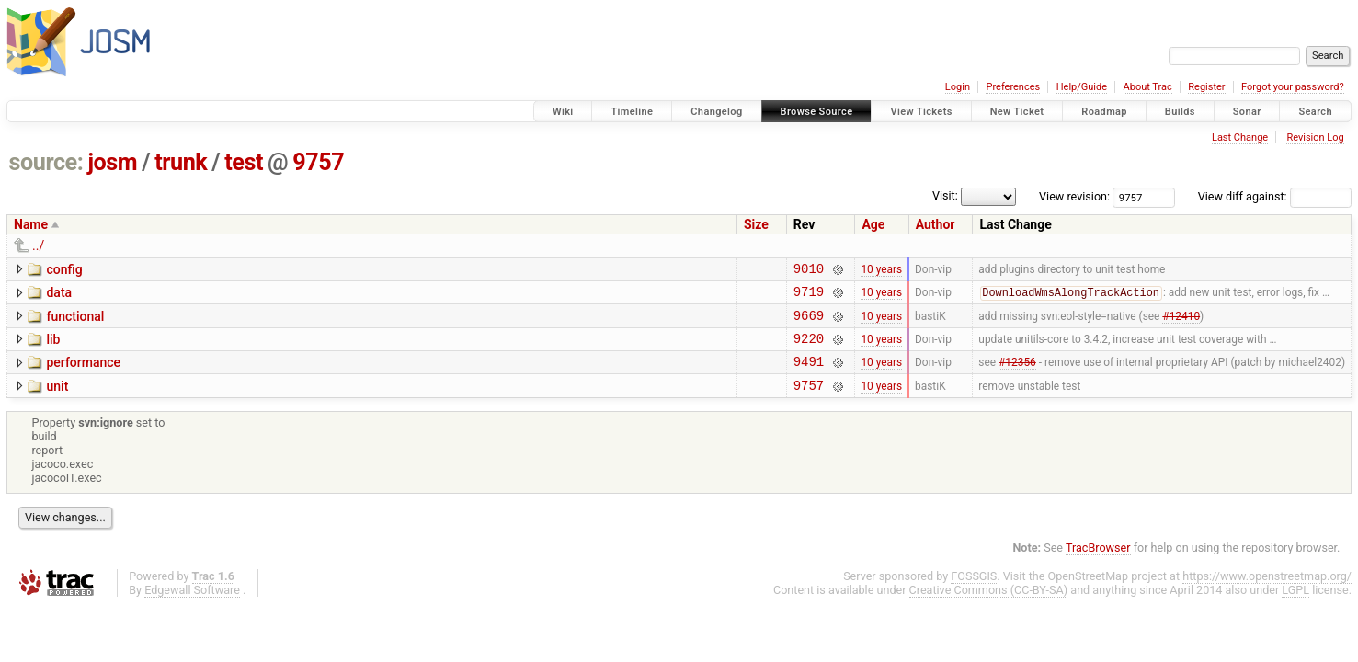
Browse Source (817, 112)
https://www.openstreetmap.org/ (1267, 592)
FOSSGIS (974, 592)
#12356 (1017, 375)
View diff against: (1275, 196)
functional (75, 321)
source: (46, 162)
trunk (180, 162)
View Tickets (921, 112)
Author (935, 224)
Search (1315, 112)
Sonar (1247, 112)
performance (83, 373)
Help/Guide (1081, 87)
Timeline (632, 112)
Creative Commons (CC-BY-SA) (988, 606)
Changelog (716, 112)
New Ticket (1017, 112)
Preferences (1013, 87)
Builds (1180, 112)
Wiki (563, 112)
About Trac (1148, 87)
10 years (881, 270)
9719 (808, 296)
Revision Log (1314, 137)
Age (873, 224)
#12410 (1181, 322)
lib (53, 347)
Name (31, 224)
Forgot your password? (1292, 87)
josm (112, 162)
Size (756, 224)
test (243, 162)
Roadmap (1104, 112)
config (64, 269)
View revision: (1074, 196)
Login (957, 87)
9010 (808, 271)
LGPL (1295, 606)
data (59, 295)
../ (38, 245)
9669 (808, 323)
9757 (318, 162)
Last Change (1240, 137)
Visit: (945, 195)
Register (1206, 87)
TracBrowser (1098, 564)
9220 (808, 349)
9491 (808, 374)
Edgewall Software (192, 606)
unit (57, 400)
